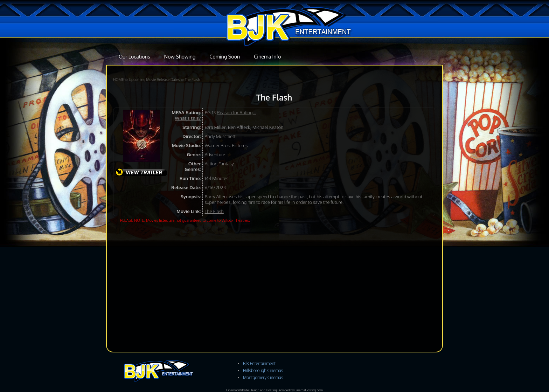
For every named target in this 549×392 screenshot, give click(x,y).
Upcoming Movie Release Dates (154, 79)
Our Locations (134, 56)
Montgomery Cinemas (263, 377)
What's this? (188, 118)
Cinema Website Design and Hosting (251, 390)
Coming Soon (224, 56)
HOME (118, 79)
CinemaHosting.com (308, 390)
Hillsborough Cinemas (263, 370)
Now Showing (180, 56)
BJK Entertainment (259, 363)
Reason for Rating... (236, 112)
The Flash (192, 79)
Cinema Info (267, 56)
